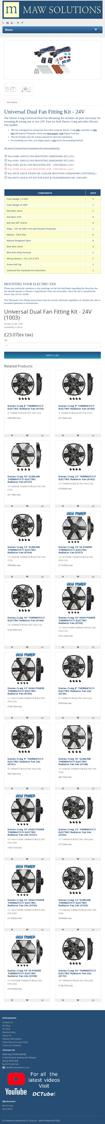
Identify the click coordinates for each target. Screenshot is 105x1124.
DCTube (6, 1029)
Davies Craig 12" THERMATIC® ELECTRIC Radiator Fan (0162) (77, 478)
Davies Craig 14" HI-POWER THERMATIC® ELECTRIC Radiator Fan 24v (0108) (24, 973)
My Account (7, 1105)
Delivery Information (12, 1038)
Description (12, 102)
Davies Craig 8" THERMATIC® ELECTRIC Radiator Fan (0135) (26, 407)
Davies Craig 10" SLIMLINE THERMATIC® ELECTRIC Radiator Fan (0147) (24, 479)
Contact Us (7, 1022)
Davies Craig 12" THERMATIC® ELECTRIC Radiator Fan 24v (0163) (77, 832)
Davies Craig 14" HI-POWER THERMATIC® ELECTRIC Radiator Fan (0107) (75, 549)
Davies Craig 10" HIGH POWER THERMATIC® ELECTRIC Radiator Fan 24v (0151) (26, 832)
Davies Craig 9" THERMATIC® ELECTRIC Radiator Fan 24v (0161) (26, 761)
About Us (6, 1035)
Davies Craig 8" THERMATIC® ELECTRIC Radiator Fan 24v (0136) (76, 690)
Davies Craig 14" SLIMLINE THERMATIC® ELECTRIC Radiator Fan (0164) (24, 549)
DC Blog (6, 1025)
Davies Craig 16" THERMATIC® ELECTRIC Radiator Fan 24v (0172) (77, 973)
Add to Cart (52, 355)
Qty (5, 340)
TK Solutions (31, 1120)
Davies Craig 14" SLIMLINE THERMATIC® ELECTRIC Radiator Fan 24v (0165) (75, 902)
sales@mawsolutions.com (16, 1067)
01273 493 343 (10, 1064)
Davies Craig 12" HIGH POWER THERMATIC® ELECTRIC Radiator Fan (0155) (26, 690)
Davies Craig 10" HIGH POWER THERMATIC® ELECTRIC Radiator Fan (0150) (77, 620)
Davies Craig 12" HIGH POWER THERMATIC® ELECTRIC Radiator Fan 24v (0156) (26, 902)
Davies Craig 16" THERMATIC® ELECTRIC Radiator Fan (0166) (26, 619)
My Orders (7, 1109)
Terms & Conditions (11, 1045)
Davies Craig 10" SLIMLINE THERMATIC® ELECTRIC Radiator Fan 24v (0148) (75, 761)
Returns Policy (8, 1032)
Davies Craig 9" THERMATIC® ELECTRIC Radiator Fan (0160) (77, 407)
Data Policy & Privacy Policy (15, 1042)
